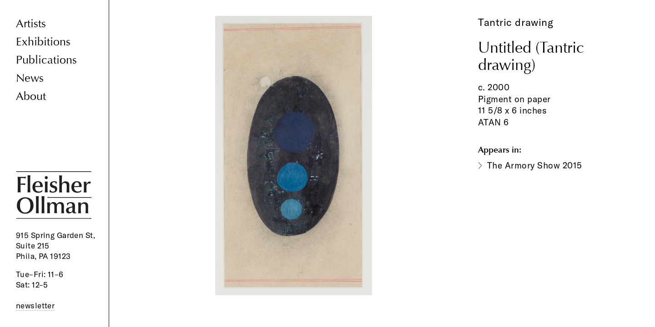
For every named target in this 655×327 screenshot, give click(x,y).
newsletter (35, 305)
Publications (46, 60)
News (30, 78)
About (31, 96)
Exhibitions (43, 42)
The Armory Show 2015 (534, 165)
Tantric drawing (515, 22)
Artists (31, 24)
